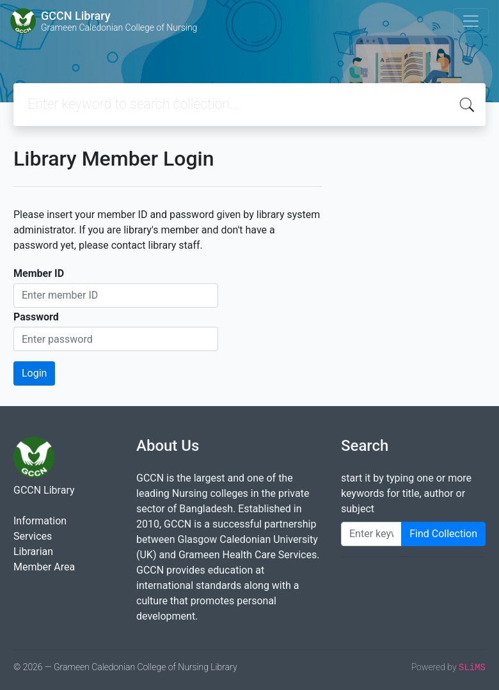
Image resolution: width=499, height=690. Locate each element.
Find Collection (443, 534)
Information (40, 521)
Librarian (33, 551)
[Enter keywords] (371, 534)
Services (32, 536)
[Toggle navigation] (471, 21)
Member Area (44, 567)
